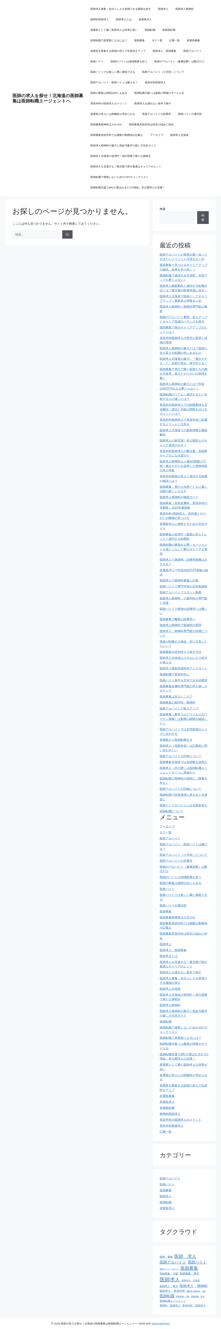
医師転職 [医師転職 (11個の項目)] (167, 1295)
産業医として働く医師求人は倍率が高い (114, 30)
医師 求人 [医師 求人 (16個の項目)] (185, 1256)
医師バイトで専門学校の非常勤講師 (183, 586)
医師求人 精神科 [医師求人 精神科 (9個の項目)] (194, 1285)
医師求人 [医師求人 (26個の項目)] (170, 1279)
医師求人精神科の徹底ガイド (179, 497)
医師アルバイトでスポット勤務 (180, 592)
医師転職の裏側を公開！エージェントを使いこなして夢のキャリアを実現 (183, 549)
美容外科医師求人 (155, 82)
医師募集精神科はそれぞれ (106, 124)
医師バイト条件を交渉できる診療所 (183, 680)
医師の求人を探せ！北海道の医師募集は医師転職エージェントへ (47, 98)
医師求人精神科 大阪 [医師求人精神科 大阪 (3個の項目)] (196, 1291)
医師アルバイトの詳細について (180, 789)
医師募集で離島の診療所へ (177, 619)
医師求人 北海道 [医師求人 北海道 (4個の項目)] (191, 1280)
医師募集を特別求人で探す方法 (180, 652)
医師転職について (171, 811)
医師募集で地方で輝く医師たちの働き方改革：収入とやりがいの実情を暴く (183, 373)
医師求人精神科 (184, 9)
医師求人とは (124, 19)
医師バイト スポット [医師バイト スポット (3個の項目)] (169, 1269)
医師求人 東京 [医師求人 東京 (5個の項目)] (169, 1286)
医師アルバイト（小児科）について (163, 72)
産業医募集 (193, 40)
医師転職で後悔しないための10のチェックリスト (119, 177)
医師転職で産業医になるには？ (108, 40)
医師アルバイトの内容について (180, 756)
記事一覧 (174, 40)
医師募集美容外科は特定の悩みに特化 (151, 124)
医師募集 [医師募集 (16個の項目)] (189, 1268)
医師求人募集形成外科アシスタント (183, 668)
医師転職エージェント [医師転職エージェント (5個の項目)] (173, 1301)
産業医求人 (145, 19)
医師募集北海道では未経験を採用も (183, 762)
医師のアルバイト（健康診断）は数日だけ (179, 61)
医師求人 (163, 9)
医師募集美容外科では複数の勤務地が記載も (116, 135)
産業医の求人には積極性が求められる (112, 114)
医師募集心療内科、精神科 (177, 702)
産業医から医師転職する (176, 740)
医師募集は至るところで (176, 696)
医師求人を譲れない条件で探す (152, 103)
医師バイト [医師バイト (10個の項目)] (197, 1261)
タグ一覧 (157, 40)
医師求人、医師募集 (164, 51)
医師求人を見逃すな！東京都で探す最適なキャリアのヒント (125, 166)
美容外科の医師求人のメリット (108, 103)
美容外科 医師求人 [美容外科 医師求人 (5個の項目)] (194, 1305)
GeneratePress (161, 1323)
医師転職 (150, 30)
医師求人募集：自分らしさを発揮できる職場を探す (120, 9)
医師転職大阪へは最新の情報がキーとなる (159, 93)
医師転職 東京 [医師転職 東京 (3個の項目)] (198, 1296)
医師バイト (97, 61)
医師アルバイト (192, 51)
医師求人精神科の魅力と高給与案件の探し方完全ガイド (123, 145)
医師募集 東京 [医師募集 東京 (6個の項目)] (189, 1273)
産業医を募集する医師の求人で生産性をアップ (118, 51)
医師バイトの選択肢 (190, 114)
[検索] (67, 234)
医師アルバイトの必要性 (156, 114)
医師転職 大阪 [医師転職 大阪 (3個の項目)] (182, 1296)
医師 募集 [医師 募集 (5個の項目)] (166, 1256)
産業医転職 (168, 30)
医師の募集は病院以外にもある (108, 93)
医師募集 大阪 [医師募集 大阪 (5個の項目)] (169, 1273)
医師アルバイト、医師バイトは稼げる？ (114, 82)
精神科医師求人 (99, 19)
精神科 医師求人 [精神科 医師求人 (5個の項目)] (170, 1305)
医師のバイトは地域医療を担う (129, 61)
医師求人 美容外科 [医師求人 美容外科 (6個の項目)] (172, 1291)
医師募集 (139, 40)
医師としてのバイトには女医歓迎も (183, 805)
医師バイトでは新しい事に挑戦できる (112, 72)
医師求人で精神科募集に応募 (179, 580)
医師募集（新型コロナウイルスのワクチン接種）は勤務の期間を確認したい (183, 718)
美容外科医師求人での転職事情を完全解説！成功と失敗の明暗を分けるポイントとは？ (183, 409)
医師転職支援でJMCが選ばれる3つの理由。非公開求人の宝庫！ (127, 187)
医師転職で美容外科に (174, 674)
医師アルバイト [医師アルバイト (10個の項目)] (173, 1261)
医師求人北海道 (179, 135)
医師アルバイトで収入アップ (179, 708)
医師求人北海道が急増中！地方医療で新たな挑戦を (120, 156)
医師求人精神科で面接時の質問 (180, 625)
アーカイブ (156, 135)
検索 (163, 209)
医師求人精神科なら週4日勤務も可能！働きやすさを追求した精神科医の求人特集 (183, 465)
